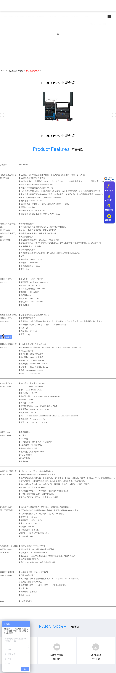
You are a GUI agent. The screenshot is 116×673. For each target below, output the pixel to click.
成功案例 (84, 17)
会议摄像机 (19, 17)
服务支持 (93, 24)
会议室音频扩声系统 (70, 17)
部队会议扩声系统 (32, 71)
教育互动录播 (55, 17)
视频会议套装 (42, 17)
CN (109, 16)
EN (113, 16)
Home (3, 71)
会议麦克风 (30, 17)
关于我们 (103, 24)
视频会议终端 (7, 17)
